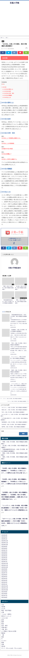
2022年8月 (4, 571)
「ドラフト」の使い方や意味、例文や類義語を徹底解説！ (12, 398)
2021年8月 (4, 593)
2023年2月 (4, 559)
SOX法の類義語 (7, 95)
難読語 (3, 633)
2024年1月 (4, 539)
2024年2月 (4, 537)
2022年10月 (4, 567)
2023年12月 (4, 540)
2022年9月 (4, 569)
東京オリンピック (6, 616)
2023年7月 (4, 550)
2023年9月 (4, 546)
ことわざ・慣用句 (6, 614)
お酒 (2, 612)
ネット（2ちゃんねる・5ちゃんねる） (12, 648)
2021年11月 (4, 588)
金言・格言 (4, 625)
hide (3, 84)
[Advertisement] (14, 20)
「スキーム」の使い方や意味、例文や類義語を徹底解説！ (17, 401)
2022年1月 (4, 584)
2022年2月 (4, 582)
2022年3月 (4, 580)
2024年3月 (4, 535)
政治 (2, 623)
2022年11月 (4, 565)
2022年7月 (4, 572)
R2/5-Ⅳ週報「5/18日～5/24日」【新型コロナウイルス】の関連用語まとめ (14, 523)
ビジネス (3, 640)
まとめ (3, 608)
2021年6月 (4, 597)
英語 (2, 636)
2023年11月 (4, 542)
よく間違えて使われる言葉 (8, 631)
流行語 (3, 646)
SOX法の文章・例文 (8, 93)
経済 (3, 41)
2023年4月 (4, 556)
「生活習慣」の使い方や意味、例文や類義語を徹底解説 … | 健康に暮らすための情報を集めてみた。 (14, 497)
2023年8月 (4, 548)
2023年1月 (4, 561)
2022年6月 (4, 574)
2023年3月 (4, 557)
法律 (2, 644)
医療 (2, 642)
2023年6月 (4, 552)
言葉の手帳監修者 (14, 268)
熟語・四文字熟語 (6, 610)
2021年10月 (4, 589)
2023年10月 (4, 544)
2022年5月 (4, 576)
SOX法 (4, 87)
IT (1, 638)
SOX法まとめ (6, 97)
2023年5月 (4, 554)
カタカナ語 (4, 618)
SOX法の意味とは (7, 89)
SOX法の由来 (6, 91)
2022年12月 (4, 563)
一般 (2, 635)
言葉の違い (4, 627)
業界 (2, 621)
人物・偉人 (4, 629)
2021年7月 (4, 595)
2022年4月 (4, 578)
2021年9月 (4, 591)
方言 (2, 604)
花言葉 (3, 606)
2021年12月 (4, 586)
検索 (2, 431)
